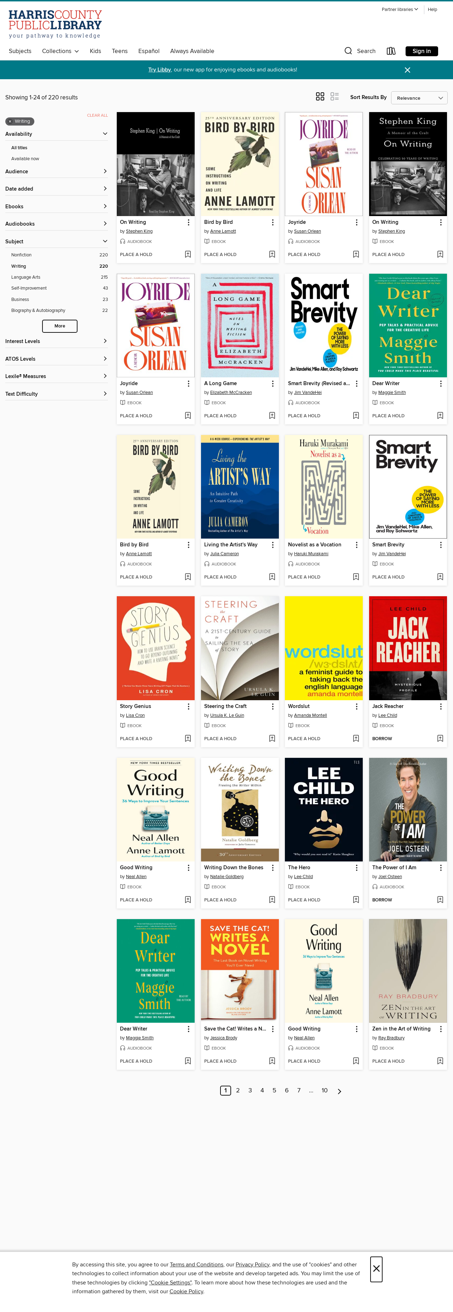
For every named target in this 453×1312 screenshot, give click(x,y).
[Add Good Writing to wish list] (187, 900)
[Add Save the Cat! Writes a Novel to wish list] (272, 1061)
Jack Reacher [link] (387, 706)
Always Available (192, 51)
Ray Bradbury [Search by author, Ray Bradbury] (391, 1038)
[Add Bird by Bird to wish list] (272, 255)
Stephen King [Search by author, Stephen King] (139, 231)
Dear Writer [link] (386, 384)
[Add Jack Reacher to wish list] (440, 739)
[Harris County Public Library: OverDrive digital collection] (55, 24)
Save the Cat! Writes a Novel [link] (236, 1029)
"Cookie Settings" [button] (170, 1282)
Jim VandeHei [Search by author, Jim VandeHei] (308, 392)
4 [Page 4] (262, 1091)
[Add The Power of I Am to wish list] (440, 900)
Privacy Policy (252, 1264)
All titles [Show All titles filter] (19, 148)
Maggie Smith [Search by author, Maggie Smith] (392, 392)
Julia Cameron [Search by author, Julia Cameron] (224, 554)
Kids (95, 51)
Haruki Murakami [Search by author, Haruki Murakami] (311, 554)
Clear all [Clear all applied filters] (97, 115)
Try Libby (159, 70)
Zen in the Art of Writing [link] (401, 1029)
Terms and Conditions (196, 1264)
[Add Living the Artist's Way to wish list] (272, 577)
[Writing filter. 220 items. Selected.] (59, 266)
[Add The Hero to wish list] (355, 900)
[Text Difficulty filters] (56, 394)
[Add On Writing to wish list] (187, 255)
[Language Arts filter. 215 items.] (59, 277)
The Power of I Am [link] (394, 868)
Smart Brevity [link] (388, 545)
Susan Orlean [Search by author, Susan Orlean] (307, 231)
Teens (120, 51)
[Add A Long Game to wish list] (272, 416)
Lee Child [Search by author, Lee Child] (387, 715)
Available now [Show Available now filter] (25, 159)
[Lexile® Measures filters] (56, 377)
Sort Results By (368, 97)
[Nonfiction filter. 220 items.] (59, 255)
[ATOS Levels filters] (56, 359)
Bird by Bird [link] (218, 222)
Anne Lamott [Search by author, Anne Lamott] (223, 231)
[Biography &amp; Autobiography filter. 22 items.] (59, 310)
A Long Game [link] (220, 384)
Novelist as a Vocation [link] (315, 545)
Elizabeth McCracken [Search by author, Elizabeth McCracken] (231, 392)
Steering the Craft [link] (225, 706)
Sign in (422, 51)
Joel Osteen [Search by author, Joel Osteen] (390, 876)
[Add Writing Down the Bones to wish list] (272, 900)
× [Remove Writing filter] (10, 122)
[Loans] (391, 52)
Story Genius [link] (135, 706)
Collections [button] (60, 51)
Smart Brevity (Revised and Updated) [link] (320, 384)
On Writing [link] (133, 222)
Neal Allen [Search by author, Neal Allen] (136, 876)
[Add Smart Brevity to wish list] (440, 577)
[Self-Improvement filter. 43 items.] (59, 288)
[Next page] (339, 1090)
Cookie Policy (186, 1291)
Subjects (20, 51)
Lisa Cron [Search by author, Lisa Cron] (135, 715)
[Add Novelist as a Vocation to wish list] (355, 577)
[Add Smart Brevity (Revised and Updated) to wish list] (355, 416)
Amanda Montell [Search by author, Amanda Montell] (310, 715)
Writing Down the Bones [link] (233, 868)
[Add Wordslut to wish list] (355, 739)
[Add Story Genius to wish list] (187, 739)
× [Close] (376, 1269)
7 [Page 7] (298, 1091)
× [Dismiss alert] (407, 70)
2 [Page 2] (238, 1091)
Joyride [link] (297, 222)
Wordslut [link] (299, 706)
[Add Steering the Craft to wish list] (272, 739)
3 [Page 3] (250, 1091)
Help (432, 9)
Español (149, 51)
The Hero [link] (299, 868)
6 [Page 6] (287, 1091)
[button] (400, 9)
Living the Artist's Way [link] (231, 545)
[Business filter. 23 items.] (59, 299)
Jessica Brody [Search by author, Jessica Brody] (223, 1038)
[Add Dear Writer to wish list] (440, 416)
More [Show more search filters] (60, 326)
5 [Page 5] (274, 1091)
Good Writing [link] (136, 868)
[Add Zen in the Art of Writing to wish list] (440, 1061)
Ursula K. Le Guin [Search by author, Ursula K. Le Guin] (227, 715)
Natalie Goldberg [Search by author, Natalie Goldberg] (226, 876)
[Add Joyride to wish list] (355, 255)
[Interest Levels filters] (56, 342)
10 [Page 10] (325, 1091)
